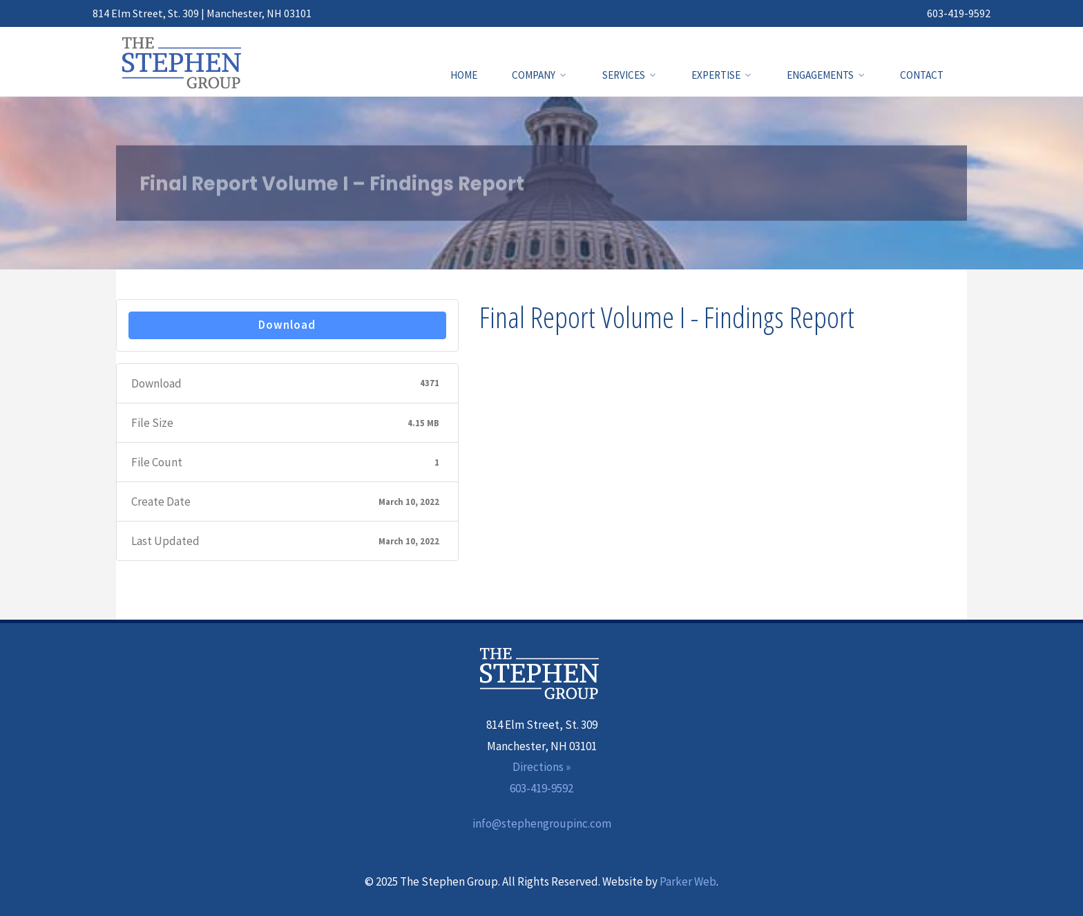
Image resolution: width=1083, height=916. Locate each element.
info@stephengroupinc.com (541, 823)
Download (287, 324)
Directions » (541, 766)
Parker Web (688, 881)
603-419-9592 (958, 13)
